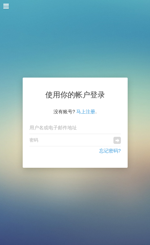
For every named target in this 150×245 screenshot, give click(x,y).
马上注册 (85, 111)
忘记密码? (110, 150)
